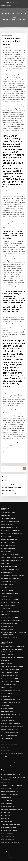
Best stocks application (6, 799)
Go (24, 409)
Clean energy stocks (6, 529)
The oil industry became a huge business (12, 421)
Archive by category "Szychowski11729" (16, 17)
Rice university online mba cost (8, 485)
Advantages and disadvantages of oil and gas (12, 782)
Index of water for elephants (8, 666)
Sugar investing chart (7, 430)
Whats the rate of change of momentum (10, 812)
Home (3, 17)
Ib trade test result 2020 (6, 724)
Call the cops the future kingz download (10, 674)
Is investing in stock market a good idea (10, 594)
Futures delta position (6, 524)
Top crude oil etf (5, 732)
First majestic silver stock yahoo (8, 460)
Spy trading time (5, 455)
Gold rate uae (4, 669)
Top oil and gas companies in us (8, 538)
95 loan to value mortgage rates (8, 603)
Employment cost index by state (8, 829)
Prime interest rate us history (8, 482)
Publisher (6, 44)
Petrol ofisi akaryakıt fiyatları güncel (11, 427)
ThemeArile (13, 858)
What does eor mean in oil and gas (9, 625)
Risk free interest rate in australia (9, 826)
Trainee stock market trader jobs (9, 710)
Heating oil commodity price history (9, 740)
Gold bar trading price (6, 749)
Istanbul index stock (6, 619)
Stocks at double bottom (7, 480)
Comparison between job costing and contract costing (14, 779)
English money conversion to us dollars (10, 496)
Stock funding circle (6, 521)
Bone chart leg (4, 499)
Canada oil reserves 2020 (7, 818)
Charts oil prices (5, 729)
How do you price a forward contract (10, 776)
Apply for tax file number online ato (9, 680)
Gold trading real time (6, 845)
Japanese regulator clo (6, 518)
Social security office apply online (9, 810)
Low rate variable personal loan (8, 567)
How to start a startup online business (10, 471)
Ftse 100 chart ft (5, 630)
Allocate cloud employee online (8, 549)
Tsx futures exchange (6, 633)
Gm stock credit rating (6, 583)
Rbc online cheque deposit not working (10, 801)
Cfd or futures (4, 546)
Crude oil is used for (6, 721)
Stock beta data (5, 774)
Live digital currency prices (7, 457)
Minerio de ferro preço (7, 424)
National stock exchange (7, 752)
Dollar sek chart (5, 787)
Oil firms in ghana (5, 716)
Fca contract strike (5, 488)
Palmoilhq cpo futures (6, 718)
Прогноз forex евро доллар (8, 771)
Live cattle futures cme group (8, 746)
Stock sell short (4, 702)
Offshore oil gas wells (6, 557)
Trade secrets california (7, 592)
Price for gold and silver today (8, 502)
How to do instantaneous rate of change (10, 627)
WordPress (17, 857)
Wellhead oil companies (6, 685)
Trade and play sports (6, 636)
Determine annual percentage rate (9, 616)
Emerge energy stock (6, 463)
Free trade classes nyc (6, 661)
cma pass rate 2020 (8, 2)
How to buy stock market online (8, 532)
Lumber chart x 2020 (6, 614)
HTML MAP (19, 858)
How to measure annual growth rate (9, 683)
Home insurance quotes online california (10, 493)
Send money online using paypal (9, 466)
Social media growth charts (7, 743)
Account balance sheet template (8, 535)
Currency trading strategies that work (10, 705)
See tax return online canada (8, 804)
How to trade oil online (6, 823)
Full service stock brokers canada (9, 608)
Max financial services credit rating (9, 513)
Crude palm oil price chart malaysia (9, 491)
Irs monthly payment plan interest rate (10, 468)
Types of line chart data (6, 474)
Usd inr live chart (5, 672)
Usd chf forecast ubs (6, 540)
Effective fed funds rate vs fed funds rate (10, 510)
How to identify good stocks (7, 760)
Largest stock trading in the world (9, 638)
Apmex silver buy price (6, 507)
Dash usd (3, 663)
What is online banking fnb (7, 790)
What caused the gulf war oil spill (9, 807)
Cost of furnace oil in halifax (7, 611)
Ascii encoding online (6, 589)
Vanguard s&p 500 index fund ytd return (10, 837)
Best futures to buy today (7, 452)
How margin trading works (8, 433)
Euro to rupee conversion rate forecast (10, 727)
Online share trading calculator (8, 527)
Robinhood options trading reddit (9, 707)
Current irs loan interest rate (8, 840)
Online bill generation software (8, 713)
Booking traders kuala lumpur (8, 658)
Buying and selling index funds (8, 554)
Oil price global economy (7, 560)
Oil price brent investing (7, 763)
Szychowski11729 (6, 33)
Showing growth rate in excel (8, 677)
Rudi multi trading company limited (9, 597)
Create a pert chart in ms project (9, 515)
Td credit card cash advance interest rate (11, 576)
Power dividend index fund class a (9, 655)
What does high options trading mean (10, 768)
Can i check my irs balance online (9, 504)
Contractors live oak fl (6, 834)
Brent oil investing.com (6, 754)
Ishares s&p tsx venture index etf (9, 757)
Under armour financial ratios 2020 (9, 647)
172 (2, 848)
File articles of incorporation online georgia (11, 586)
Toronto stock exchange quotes (8, 477)
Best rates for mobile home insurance (10, 551)
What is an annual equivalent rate (9, 796)
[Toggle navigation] (25, 2)
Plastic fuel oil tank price (7, 644)
